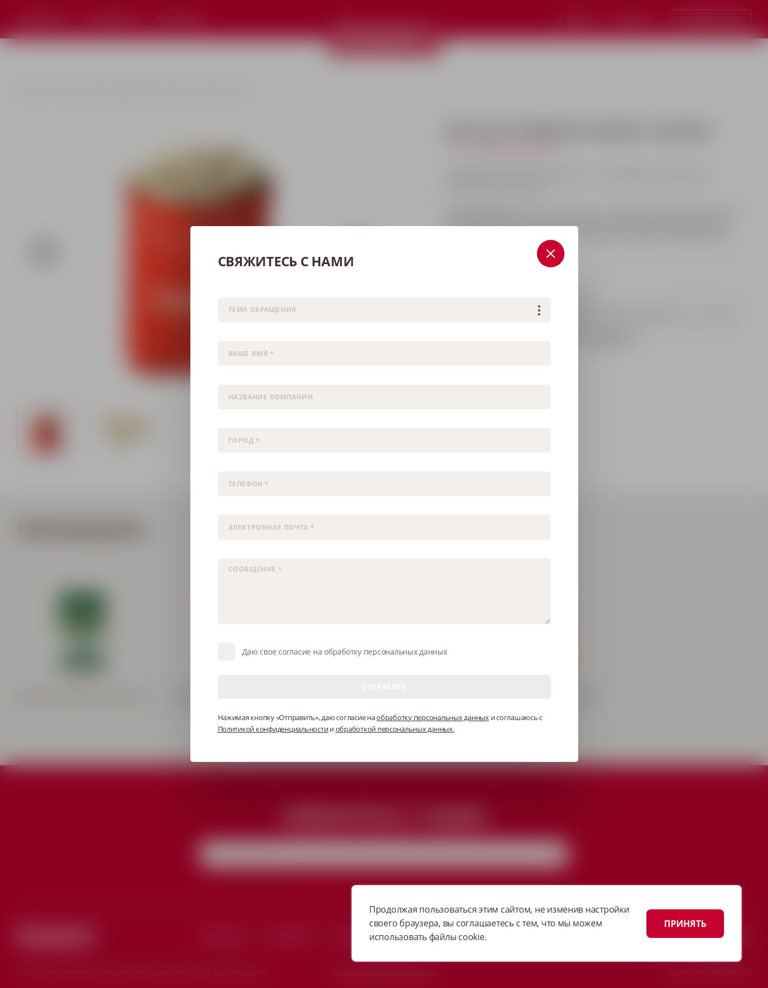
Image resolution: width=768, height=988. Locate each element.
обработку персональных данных (432, 717)
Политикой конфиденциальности (273, 729)
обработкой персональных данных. (395, 729)
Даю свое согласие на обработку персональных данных (344, 651)
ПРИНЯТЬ (685, 924)
